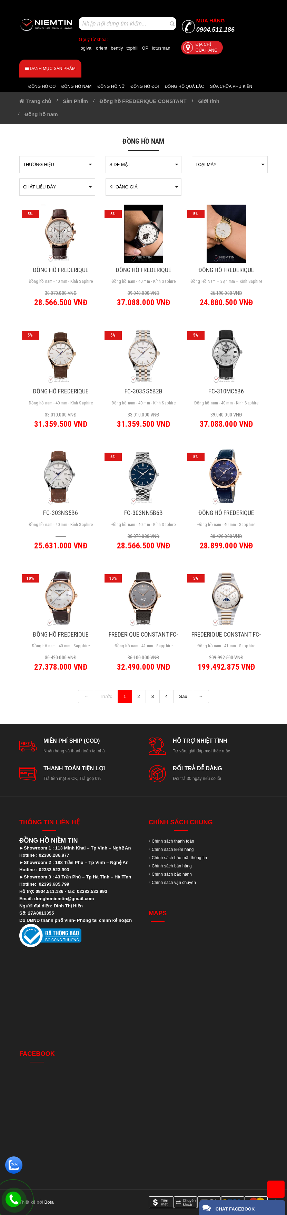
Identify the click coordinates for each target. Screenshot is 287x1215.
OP (145, 48)
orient (101, 48)
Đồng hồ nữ (111, 86)
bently (117, 48)
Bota (48, 1202)
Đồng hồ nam (76, 86)
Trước (106, 696)
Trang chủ (38, 101)
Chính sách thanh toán (173, 841)
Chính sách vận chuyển (174, 882)
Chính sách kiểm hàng (173, 849)
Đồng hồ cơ (42, 86)
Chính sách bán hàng (172, 866)
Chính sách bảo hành (172, 874)
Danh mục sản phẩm (50, 68)
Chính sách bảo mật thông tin (179, 857)
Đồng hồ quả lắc (184, 86)
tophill (133, 48)
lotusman (161, 48)
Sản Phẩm (75, 101)
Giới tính (208, 101)
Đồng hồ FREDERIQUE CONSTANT (143, 101)
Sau (183, 696)
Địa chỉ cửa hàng (200, 47)
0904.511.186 (215, 25)
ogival (87, 48)
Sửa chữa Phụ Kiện (231, 86)
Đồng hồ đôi (144, 86)
